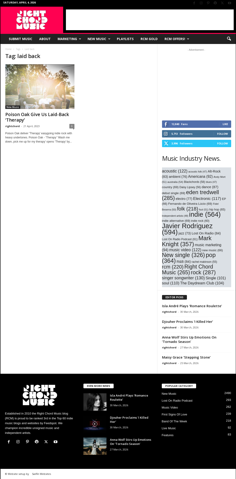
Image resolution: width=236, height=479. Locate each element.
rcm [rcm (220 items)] (173, 267)
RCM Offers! (177, 39)
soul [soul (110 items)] (171, 283)
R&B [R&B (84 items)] (184, 261)
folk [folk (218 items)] (187, 209)
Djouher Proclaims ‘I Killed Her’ (187, 321)
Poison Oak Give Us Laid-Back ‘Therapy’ (37, 117)
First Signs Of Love (174, 414)
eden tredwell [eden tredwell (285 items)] (190, 195)
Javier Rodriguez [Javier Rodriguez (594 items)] (187, 229)
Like (225, 124)
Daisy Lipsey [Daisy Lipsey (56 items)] (190, 187)
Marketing (69, 39)
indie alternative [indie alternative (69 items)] (176, 220)
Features (168, 435)
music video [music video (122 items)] (185, 250)
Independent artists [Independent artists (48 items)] (175, 215)
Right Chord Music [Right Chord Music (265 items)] (187, 269)
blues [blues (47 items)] (211, 182)
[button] (229, 39)
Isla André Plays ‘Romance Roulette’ (192, 306)
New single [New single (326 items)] (183, 255)
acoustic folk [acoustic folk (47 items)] (197, 171)
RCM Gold (149, 39)
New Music (99, 39)
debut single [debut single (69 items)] (173, 193)
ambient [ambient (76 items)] (178, 176)
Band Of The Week (174, 421)
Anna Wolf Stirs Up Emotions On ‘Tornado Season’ (189, 339)
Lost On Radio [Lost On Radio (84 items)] (206, 233)
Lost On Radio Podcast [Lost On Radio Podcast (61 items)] (180, 239)
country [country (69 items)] (170, 187)
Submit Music (20, 39)
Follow (222, 133)
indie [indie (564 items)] (205, 214)
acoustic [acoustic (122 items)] (175, 171)
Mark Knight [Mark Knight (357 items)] (187, 241)
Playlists (125, 39)
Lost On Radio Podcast (177, 400)
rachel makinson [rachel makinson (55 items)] (204, 261)
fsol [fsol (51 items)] (203, 209)
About (45, 39)
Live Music (169, 428)
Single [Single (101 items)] (216, 278)
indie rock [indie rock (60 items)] (200, 220)
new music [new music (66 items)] (212, 250)
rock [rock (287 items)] (203, 272)
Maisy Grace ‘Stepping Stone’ (186, 357)
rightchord (12, 126)
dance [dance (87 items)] (210, 187)
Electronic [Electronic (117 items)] (207, 198)
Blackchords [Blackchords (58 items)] (194, 182)
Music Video (170, 407)
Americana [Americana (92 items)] (200, 176)
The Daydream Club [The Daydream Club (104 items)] (202, 283)
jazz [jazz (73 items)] (185, 233)
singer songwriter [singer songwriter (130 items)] (183, 278)
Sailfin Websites (41, 474)
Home (8, 49)
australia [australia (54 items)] (175, 181)
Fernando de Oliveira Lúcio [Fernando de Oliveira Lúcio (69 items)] (190, 203)
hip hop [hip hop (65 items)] (217, 209)
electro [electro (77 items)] (184, 199)
